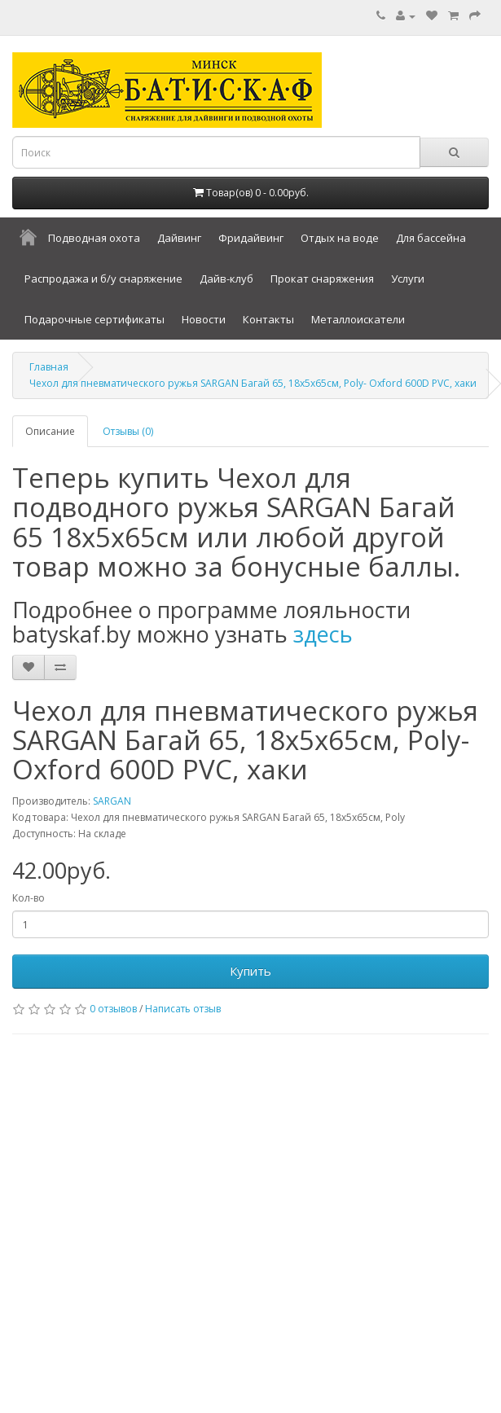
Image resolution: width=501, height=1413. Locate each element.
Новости (204, 319)
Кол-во (28, 898)
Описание (50, 431)
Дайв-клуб (226, 278)
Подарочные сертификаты (94, 319)
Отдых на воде (340, 237)
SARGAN (112, 801)
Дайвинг (179, 237)
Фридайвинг (250, 237)
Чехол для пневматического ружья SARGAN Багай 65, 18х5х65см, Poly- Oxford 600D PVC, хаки (253, 383)
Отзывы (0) (128, 431)
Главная (48, 367)
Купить (250, 971)
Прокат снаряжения (322, 278)
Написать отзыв (183, 1009)
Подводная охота (94, 237)
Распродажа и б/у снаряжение (103, 278)
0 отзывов (113, 1009)
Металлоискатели (358, 319)
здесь (323, 634)
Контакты (268, 319)
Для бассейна (431, 237)
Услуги (407, 278)
